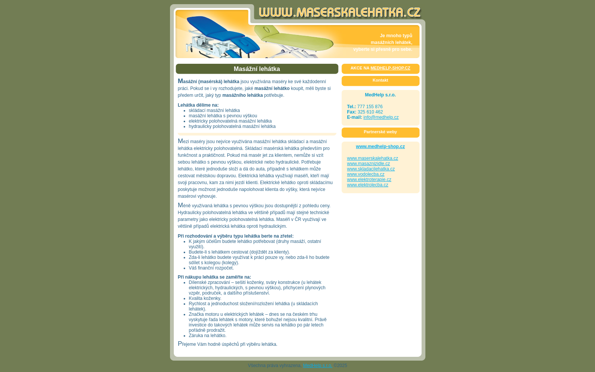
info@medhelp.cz (381, 117)
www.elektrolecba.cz (368, 185)
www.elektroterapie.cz (369, 179)
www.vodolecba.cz (366, 174)
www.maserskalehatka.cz (372, 158)
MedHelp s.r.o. (317, 365)
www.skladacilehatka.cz (371, 169)
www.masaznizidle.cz (368, 163)
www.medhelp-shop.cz (380, 146)
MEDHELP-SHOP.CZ (390, 68)
